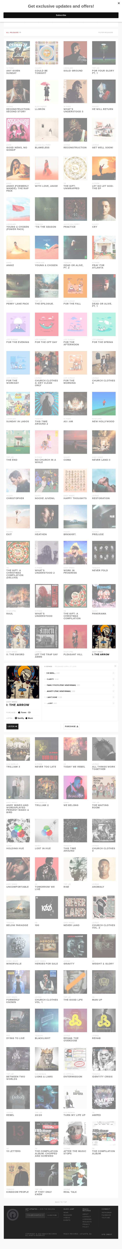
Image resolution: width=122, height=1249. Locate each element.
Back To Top (61, 1202)
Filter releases (105, 32)
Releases (68, 1215)
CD (29, 713)
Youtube (106, 1218)
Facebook (106, 1215)
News (66, 1212)
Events (67, 1220)
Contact (87, 1217)
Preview (113, 673)
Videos (67, 1218)
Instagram (107, 1212)
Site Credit (107, 1234)
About (86, 1214)
